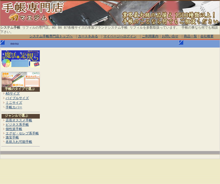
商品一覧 (190, 36)
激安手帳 (12, 137)
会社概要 (207, 36)
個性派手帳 (14, 129)
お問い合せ (170, 36)
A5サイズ (13, 93)
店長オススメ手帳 (19, 120)
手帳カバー (14, 107)
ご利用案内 (150, 36)
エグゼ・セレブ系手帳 (22, 133)
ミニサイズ (14, 103)
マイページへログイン (120, 36)
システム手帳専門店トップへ (51, 36)
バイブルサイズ (17, 98)
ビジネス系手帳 (17, 125)
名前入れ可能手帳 (19, 142)
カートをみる (88, 36)
